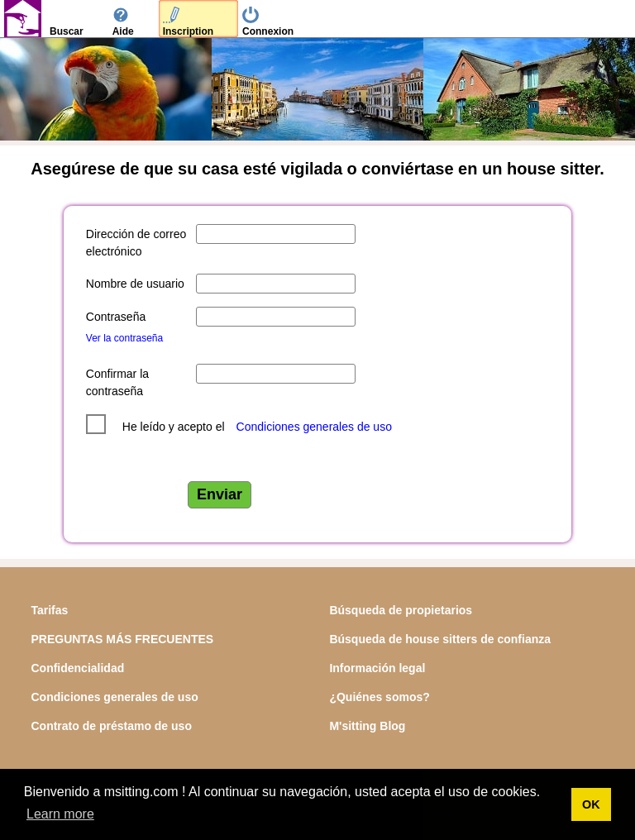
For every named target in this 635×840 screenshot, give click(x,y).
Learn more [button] (60, 814)
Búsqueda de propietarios (400, 610)
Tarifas (49, 610)
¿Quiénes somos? (379, 697)
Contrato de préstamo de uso (111, 726)
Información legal (377, 668)
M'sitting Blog (367, 726)
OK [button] (591, 804)
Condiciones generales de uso (314, 426)
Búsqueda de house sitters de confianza (440, 639)
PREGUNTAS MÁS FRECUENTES (122, 639)
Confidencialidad (77, 668)
